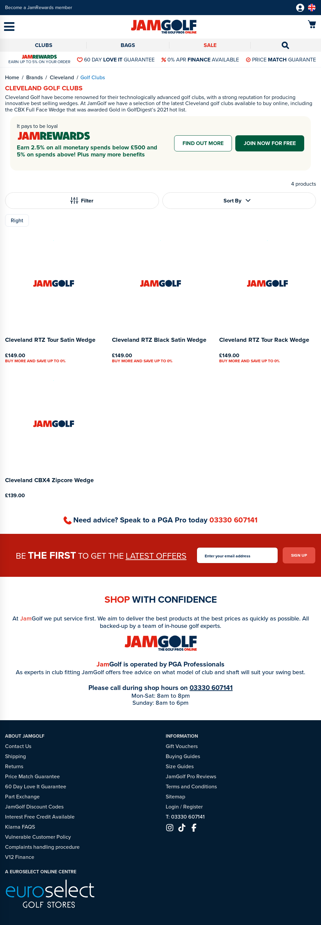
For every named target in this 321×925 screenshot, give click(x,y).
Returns (14, 766)
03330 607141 (233, 519)
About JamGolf (24, 736)
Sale (210, 45)
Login (172, 807)
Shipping (15, 756)
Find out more (203, 143)
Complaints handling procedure (42, 847)
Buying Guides (183, 756)
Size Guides (180, 766)
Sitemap (175, 796)
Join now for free (270, 143)
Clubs (43, 45)
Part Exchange (22, 796)
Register (193, 807)
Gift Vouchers (182, 746)
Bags (128, 45)
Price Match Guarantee (32, 776)
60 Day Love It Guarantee (35, 786)
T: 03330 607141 (185, 817)
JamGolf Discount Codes (34, 807)
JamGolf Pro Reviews (191, 776)
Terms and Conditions (191, 786)
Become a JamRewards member (38, 7)
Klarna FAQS (20, 827)
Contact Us (18, 746)
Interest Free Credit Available (40, 817)
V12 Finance (19, 857)
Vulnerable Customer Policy (38, 837)
